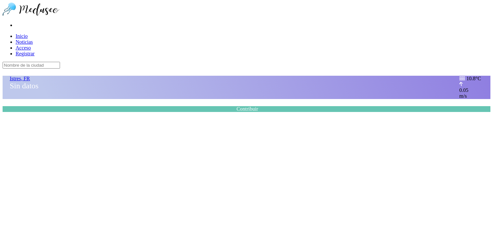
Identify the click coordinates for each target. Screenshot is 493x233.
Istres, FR (20, 78)
